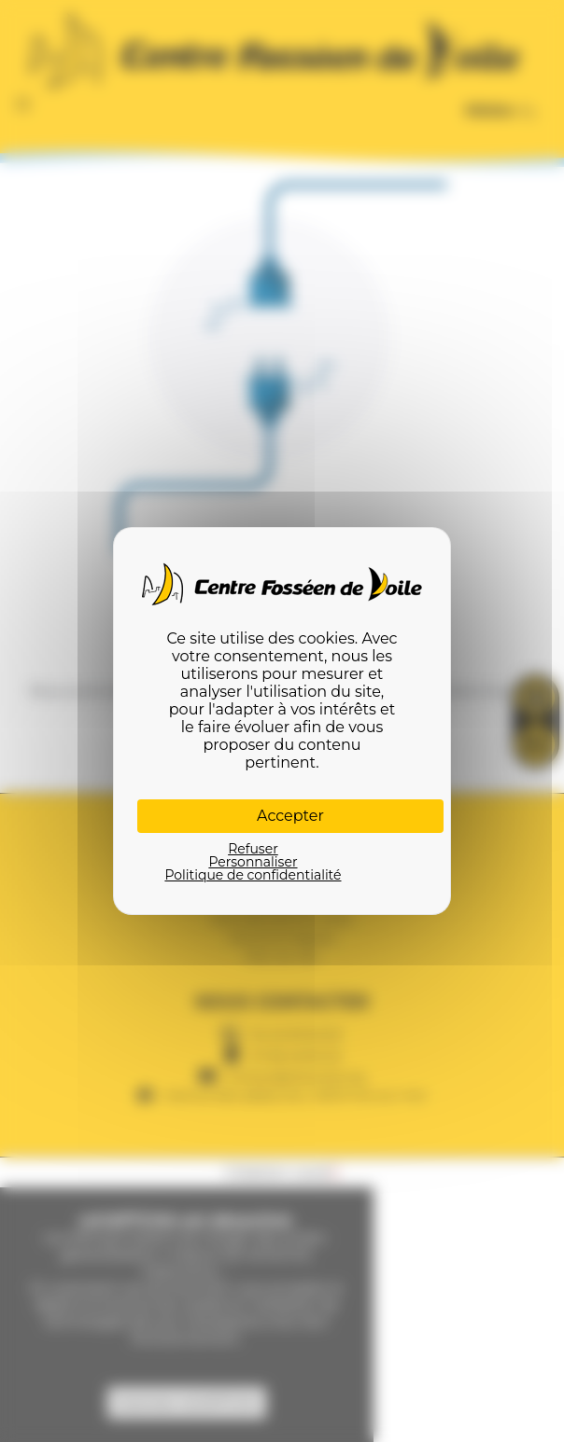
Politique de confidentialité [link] (252, 874)
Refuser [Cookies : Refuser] (253, 848)
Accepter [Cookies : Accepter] (290, 816)
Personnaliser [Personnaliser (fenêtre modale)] (252, 861)
